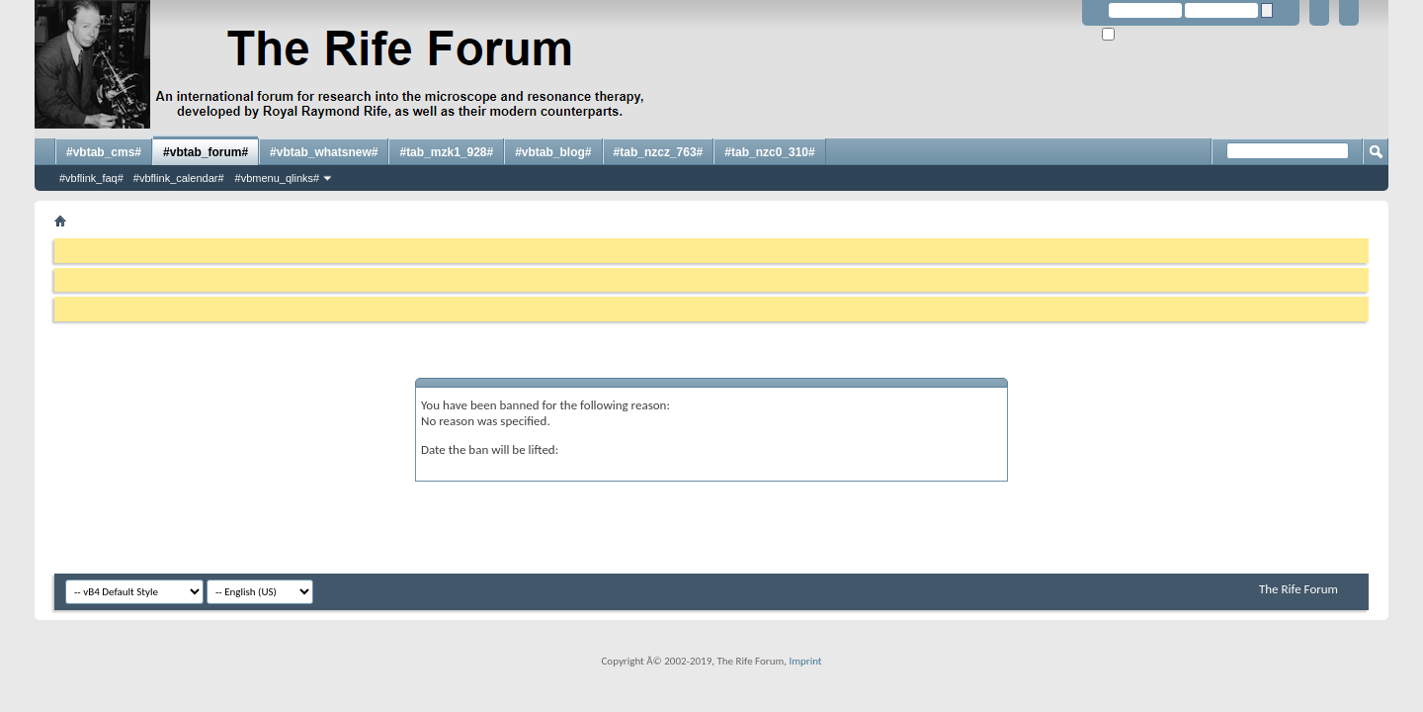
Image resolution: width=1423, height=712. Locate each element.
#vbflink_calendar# (178, 178)
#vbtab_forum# (205, 152)
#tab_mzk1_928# (446, 152)
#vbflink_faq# (91, 178)
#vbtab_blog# (553, 152)
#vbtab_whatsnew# (323, 152)
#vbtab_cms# (103, 152)
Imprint (805, 661)
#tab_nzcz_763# (659, 152)
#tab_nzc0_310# (769, 152)
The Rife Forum (1298, 588)
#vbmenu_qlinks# (277, 178)
